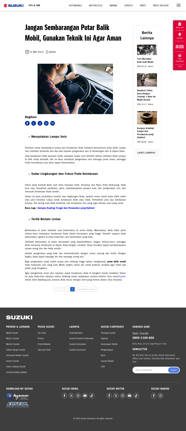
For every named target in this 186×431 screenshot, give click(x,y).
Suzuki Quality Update (16, 372)
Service (128, 5)
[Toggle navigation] (178, 5)
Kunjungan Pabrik (109, 344)
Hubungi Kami (76, 333)
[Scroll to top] (166, 422)
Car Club (42, 333)
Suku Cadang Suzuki (16, 366)
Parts (143, 5)
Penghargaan (107, 349)
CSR (103, 366)
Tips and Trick (44, 349)
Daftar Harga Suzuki (15, 349)
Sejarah (104, 338)
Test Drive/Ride (180, 58)
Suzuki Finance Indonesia (81, 338)
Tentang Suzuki (108, 333)
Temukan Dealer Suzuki (17, 355)
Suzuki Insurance (77, 349)
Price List (180, 25)
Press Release (161, 5)
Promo (41, 338)
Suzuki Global (107, 361)
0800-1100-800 (143, 338)
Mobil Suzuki (12, 333)
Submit (174, 370)
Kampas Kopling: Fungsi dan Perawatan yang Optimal (66, 208)
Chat (180, 66)
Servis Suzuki (12, 361)
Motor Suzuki (12, 338)
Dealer (180, 36)
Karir (103, 355)
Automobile (75, 5)
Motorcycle (96, 5)
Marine (113, 5)
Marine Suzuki (12, 344)
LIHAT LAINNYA (147, 152)
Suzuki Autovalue (77, 344)
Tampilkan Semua (86, 289)
